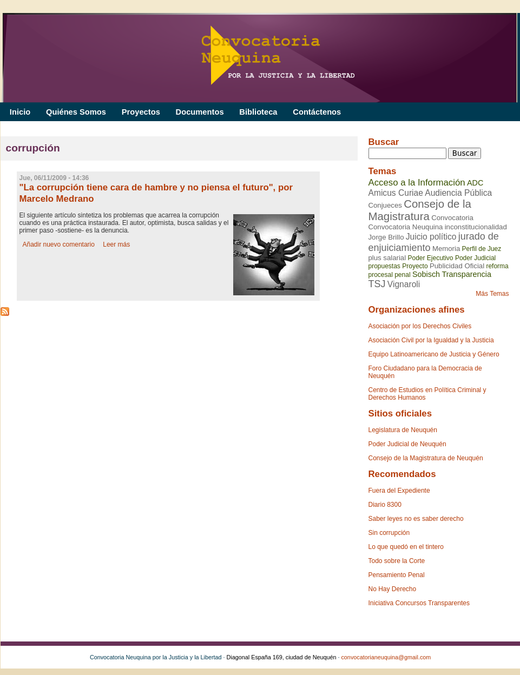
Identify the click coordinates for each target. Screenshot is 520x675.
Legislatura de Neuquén (402, 430)
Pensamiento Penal (396, 575)
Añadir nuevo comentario (59, 244)
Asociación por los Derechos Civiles (420, 326)
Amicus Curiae (395, 192)
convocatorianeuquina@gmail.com (386, 657)
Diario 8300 (384, 504)
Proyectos (141, 112)
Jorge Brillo (386, 237)
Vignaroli (403, 284)
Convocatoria (452, 218)
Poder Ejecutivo (430, 258)
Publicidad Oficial (457, 266)
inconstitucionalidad (476, 227)
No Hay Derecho (392, 589)
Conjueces (385, 205)
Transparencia (466, 274)
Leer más (116, 244)
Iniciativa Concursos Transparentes (419, 603)
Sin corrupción (389, 533)
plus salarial (387, 258)
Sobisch (426, 274)
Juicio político (431, 236)
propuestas (384, 266)
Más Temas (492, 293)
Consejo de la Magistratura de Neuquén (425, 458)
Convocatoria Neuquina (405, 227)
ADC (475, 182)
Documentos (200, 112)
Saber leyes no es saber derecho (416, 518)
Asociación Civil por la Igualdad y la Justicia (431, 340)
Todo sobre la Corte (396, 561)
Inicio (20, 112)
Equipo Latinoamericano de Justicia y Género (433, 354)
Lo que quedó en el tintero (406, 547)
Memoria (446, 248)
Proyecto (414, 266)
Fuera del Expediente (399, 490)
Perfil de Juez (482, 249)
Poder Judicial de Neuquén (407, 444)
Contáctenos (317, 112)
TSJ (377, 284)
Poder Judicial (475, 258)
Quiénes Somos (76, 112)
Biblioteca (258, 112)
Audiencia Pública (458, 192)
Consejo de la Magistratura (419, 210)
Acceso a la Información (416, 182)
